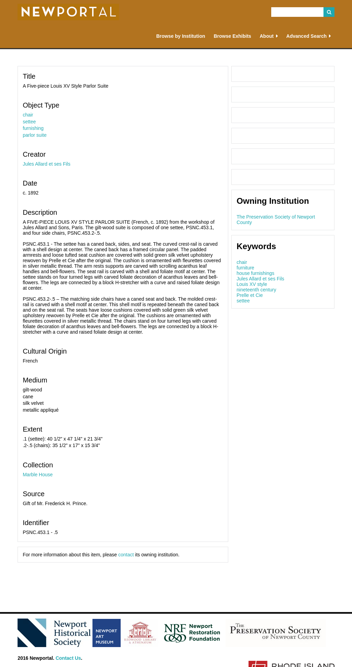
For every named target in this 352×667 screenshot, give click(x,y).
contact (126, 554)
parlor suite (34, 135)
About (266, 36)
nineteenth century (256, 289)
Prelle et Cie (249, 295)
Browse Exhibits (232, 36)
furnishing (33, 128)
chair (28, 115)
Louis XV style (251, 284)
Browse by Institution (180, 36)
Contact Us (68, 658)
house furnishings (255, 273)
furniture (245, 267)
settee (29, 121)
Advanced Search (306, 36)
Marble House (38, 474)
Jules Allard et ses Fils (46, 164)
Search (328, 12)
